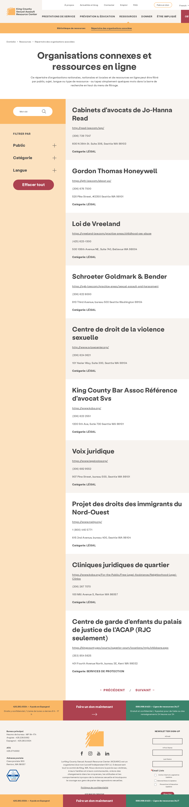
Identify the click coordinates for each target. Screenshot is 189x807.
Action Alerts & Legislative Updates (168, 776)
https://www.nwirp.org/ (87, 521)
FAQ (135, 5)
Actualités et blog (89, 5)
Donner (146, 16)
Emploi (123, 5)
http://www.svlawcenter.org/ (90, 347)
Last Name (167, 759)
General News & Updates (167, 781)
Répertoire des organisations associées (111, 28)
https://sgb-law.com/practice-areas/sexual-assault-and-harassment (115, 286)
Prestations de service (58, 16)
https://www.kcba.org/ (86, 408)
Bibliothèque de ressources (71, 28)
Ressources (128, 16)
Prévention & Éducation (97, 16)
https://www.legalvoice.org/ (90, 460)
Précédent (114, 690)
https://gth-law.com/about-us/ (91, 180)
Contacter (109, 5)
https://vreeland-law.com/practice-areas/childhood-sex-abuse (111, 233)
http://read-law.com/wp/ (88, 127)
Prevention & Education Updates (169, 785)
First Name (168, 747)
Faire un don (163, 5)
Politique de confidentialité (94, 787)
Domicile (11, 41)
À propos (69, 5)
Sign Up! (167, 794)
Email (168, 736)
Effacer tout (33, 184)
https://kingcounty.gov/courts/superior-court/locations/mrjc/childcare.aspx (120, 647)
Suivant (143, 690)
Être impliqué (167, 16)
